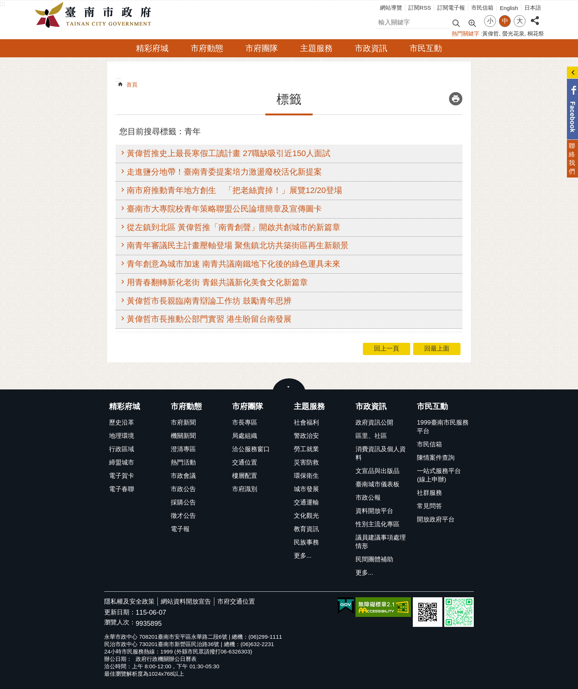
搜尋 (381, 21)
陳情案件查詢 (436, 457)
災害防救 (306, 462)
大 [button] (520, 20)
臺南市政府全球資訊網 (95, 15)
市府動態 (207, 48)
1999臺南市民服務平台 (442, 427)
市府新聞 (183, 422)
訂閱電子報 (451, 7)
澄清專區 (183, 449)
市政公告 (183, 489)
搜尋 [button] (456, 22)
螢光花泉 (513, 33)
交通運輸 (306, 502)
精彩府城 (152, 48)
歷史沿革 (121, 422)
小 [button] (490, 20)
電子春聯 (121, 489)
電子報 (180, 529)
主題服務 (316, 48)
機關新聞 (183, 435)
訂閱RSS (419, 7)
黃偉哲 (490, 33)
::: (2, 3)
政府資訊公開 (374, 422)
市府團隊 (261, 48)
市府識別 (244, 489)
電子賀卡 (121, 475)
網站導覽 (391, 7)
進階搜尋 (472, 22)
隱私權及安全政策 (129, 601)
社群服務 (429, 492)
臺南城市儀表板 (378, 484)
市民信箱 (482, 7)
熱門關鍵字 (465, 33)
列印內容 (455, 98)
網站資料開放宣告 (186, 601)
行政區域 (121, 449)
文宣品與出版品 (378, 470)
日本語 (532, 7)
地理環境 (121, 435)
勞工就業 (306, 449)
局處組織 (244, 435)
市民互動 (425, 48)
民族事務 (306, 542)
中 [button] (505, 20)
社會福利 (306, 422)
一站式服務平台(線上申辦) (439, 475)
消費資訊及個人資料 (381, 453)
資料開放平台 (374, 510)
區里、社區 (371, 435)
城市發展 (306, 489)
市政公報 (368, 497)
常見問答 (429, 506)
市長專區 (244, 422)
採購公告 (183, 502)
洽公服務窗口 (251, 449)
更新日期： (120, 612)
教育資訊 (306, 529)
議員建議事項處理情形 (381, 542)
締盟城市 (121, 462)
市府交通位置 (236, 601)
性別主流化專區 (378, 524)
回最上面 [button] (436, 348)
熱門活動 (183, 462)
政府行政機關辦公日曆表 (166, 659)
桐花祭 (535, 33)
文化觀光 (306, 515)
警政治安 (306, 435)
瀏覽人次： (120, 622)
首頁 (131, 84)
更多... (303, 555)
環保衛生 (306, 475)
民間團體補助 (374, 559)
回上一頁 (386, 348)
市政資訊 (371, 48)
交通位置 (244, 462)
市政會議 (183, 475)
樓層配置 (244, 475)
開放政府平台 (436, 519)
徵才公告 (183, 515)
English (509, 8)
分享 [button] (534, 16)
